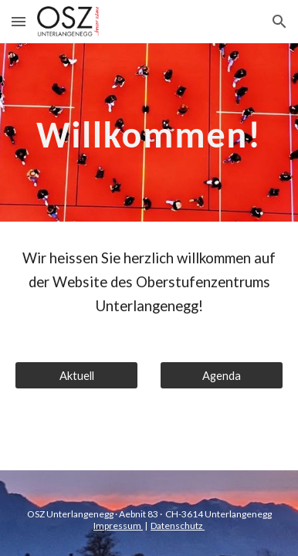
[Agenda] (222, 375)
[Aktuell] (76, 375)
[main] (149, 132)
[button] (18, 21)
